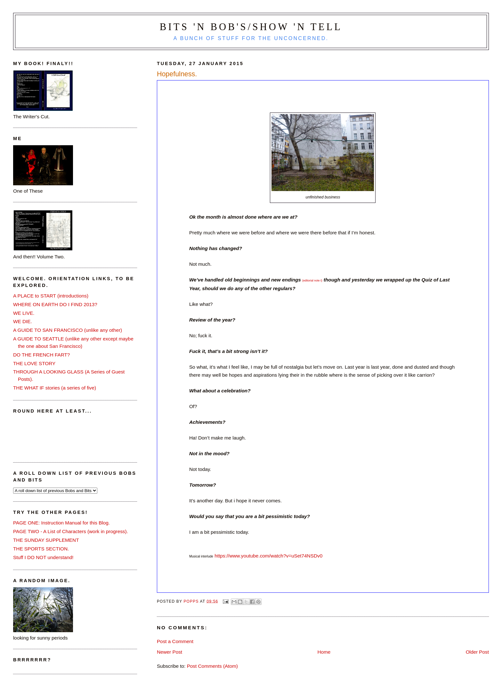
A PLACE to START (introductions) (50, 295)
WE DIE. (22, 321)
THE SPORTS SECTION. (41, 548)
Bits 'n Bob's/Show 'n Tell (251, 26)
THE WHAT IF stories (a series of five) (54, 387)
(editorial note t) (312, 280)
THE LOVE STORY (34, 363)
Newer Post (169, 652)
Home (323, 652)
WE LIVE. (23, 313)
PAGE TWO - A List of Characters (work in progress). (70, 531)
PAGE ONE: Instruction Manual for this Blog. (61, 522)
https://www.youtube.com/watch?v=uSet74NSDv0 (268, 555)
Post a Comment (175, 641)
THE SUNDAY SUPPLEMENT (46, 540)
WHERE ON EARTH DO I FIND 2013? (55, 304)
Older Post (477, 652)
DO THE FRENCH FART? (41, 354)
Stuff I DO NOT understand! (43, 557)
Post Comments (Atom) (212, 666)
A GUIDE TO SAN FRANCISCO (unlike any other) (67, 330)
